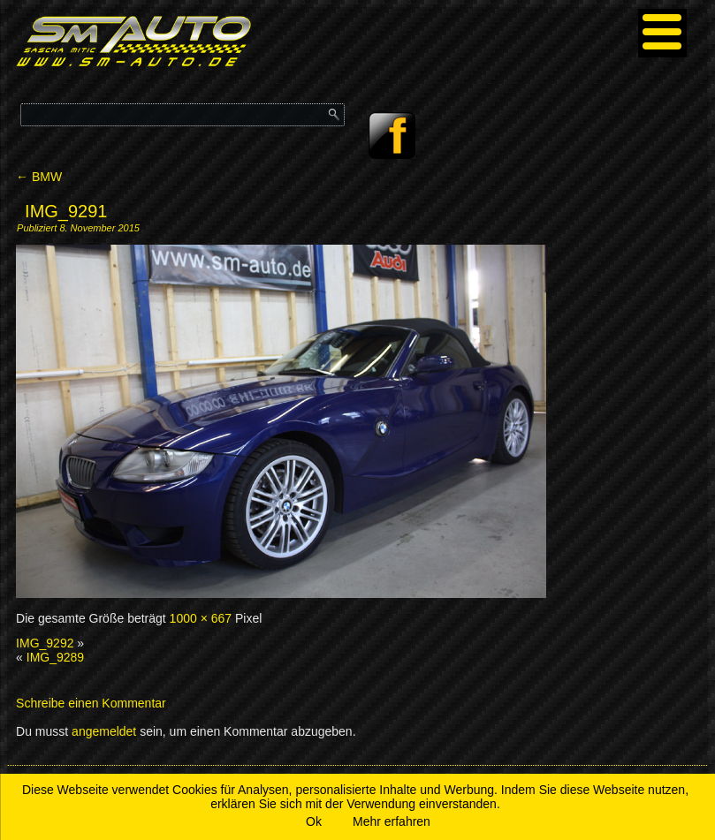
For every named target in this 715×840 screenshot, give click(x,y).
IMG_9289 (55, 657)
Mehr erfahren (391, 821)
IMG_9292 (44, 643)
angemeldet (104, 731)
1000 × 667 (201, 618)
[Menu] (662, 33)
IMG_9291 (66, 211)
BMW (39, 177)
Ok (314, 821)
